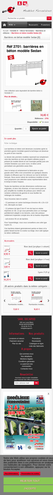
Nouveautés (33, 25)
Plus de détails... (11, 97)
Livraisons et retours (16, 339)
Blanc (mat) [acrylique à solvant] (36, 246)
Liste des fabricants (36, 346)
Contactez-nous (26, 369)
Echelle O (14, 31)
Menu (12, 25)
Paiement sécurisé (17, 341)
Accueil (5, 31)
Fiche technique (10, 143)
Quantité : (19, 129)
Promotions (45, 25)
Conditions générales (26, 361)
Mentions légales (26, 359)
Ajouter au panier (41, 253)
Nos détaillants (26, 356)
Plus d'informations (11, 473)
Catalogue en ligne (36, 344)
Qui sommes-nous (26, 354)
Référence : (39, 118)
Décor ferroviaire (27, 31)
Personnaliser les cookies (30, 473)
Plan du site (16, 344)
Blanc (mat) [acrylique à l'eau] (37, 259)
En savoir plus (10, 138)
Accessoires (9, 241)
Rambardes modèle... (16, 304)
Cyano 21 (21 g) (43, 272)
